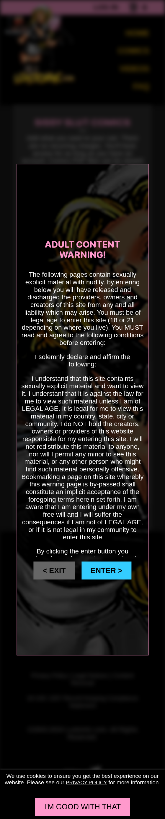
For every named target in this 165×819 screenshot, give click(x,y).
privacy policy (86, 782)
